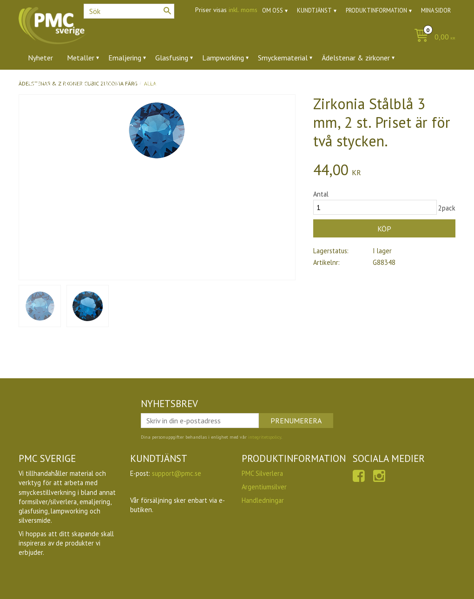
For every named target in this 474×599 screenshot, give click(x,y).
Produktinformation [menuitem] (376, 10)
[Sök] (167, 11)
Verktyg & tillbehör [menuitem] (58, 83)
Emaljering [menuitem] (124, 57)
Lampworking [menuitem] (223, 57)
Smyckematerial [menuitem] (283, 57)
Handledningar (263, 500)
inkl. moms (243, 10)
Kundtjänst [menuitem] (314, 10)
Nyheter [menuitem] (40, 57)
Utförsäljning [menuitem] (154, 83)
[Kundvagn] (432, 37)
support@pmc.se (176, 473)
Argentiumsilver (264, 486)
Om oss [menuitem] (272, 10)
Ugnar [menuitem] (111, 83)
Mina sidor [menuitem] (436, 10)
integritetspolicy (264, 437)
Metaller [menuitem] (80, 57)
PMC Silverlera (262, 473)
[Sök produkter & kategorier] (129, 11)
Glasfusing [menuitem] (171, 57)
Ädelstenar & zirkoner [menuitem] (356, 57)
